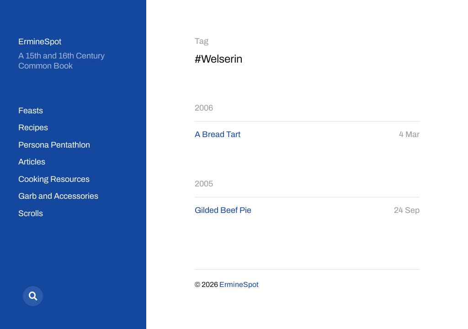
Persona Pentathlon (54, 144)
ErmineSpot (39, 41)
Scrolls (30, 213)
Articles (31, 161)
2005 (204, 183)
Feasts (30, 110)
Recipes (33, 127)
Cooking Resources (54, 179)
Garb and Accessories (58, 196)
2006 (204, 107)
